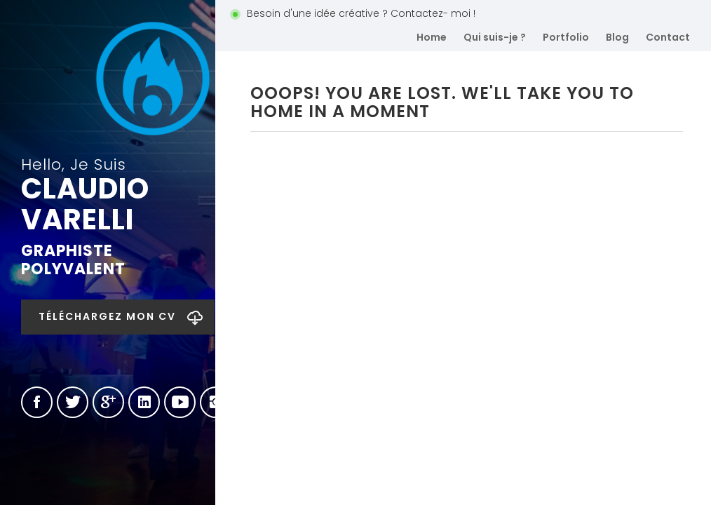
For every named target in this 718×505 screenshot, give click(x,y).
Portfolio (566, 37)
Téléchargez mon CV (107, 316)
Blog (617, 37)
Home (431, 37)
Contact (668, 37)
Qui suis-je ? (494, 37)
